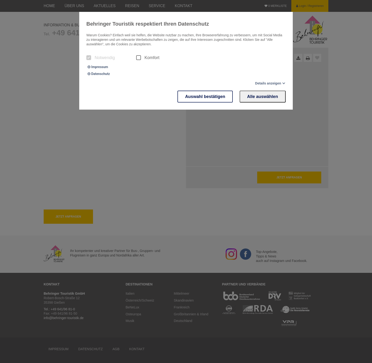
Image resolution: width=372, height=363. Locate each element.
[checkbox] (88, 57)
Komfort (147, 57)
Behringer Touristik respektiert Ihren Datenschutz (147, 24)
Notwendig (100, 57)
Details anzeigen (268, 83)
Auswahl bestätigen (205, 96)
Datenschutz (99, 74)
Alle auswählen (262, 96)
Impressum (98, 67)
